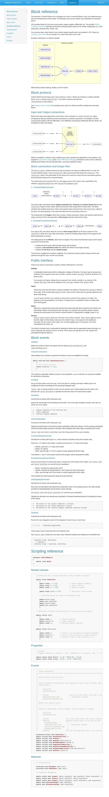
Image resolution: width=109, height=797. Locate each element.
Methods (9, 40)
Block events (11, 22)
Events (9, 37)
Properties (10, 33)
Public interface (12, 19)
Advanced (73, 3)
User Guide (39, 3)
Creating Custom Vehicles (42, 105)
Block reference (12, 11)
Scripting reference (13, 26)
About (28, 3)
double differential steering (65, 160)
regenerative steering (46, 160)
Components (52, 3)
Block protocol (11, 15)
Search (101, 3)
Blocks (63, 3)
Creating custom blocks (39, 34)
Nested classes (12, 30)
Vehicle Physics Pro (12, 3)
